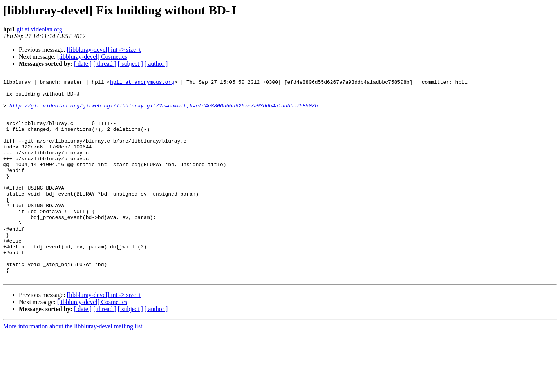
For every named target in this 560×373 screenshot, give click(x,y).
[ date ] (83, 63)
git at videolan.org (39, 29)
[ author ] (156, 63)
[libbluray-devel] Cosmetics (92, 56)
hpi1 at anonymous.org (142, 83)
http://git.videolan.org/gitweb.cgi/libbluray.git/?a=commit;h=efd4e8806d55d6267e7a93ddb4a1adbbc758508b (163, 111)
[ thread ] (104, 63)
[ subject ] (130, 63)
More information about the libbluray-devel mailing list (72, 366)
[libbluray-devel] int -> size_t (104, 49)
